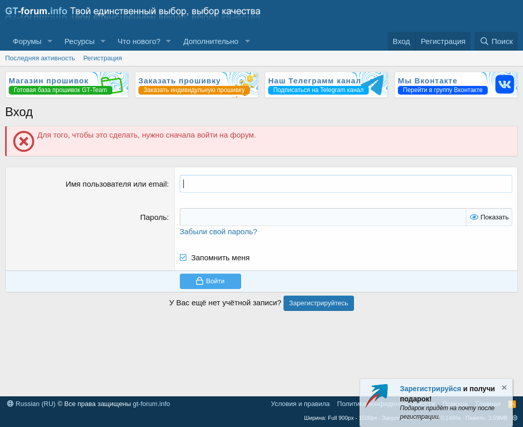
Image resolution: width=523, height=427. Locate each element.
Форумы (27, 41)
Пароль (153, 217)
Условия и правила (300, 404)
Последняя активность (40, 58)
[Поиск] (496, 41)
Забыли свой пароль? (218, 231)
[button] (49, 41)
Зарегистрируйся (430, 389)
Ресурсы (79, 41)
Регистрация (102, 58)
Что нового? (138, 41)
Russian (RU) (31, 404)
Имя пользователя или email (116, 183)
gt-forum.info (151, 404)
